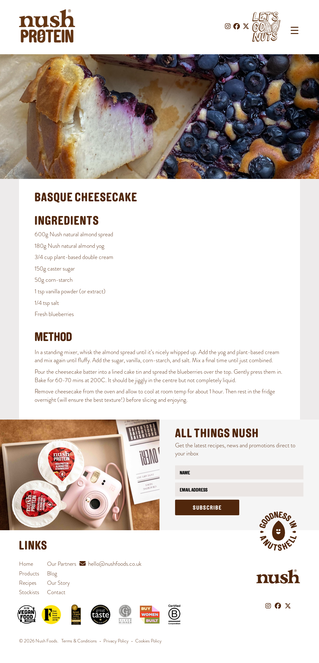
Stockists (29, 592)
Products (29, 573)
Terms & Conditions (79, 641)
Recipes (27, 583)
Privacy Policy (116, 641)
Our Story (58, 583)
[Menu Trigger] (294, 30)
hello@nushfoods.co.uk (114, 564)
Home (26, 564)
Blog (52, 573)
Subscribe (207, 508)
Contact (56, 592)
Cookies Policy (148, 641)
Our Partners (61, 564)
